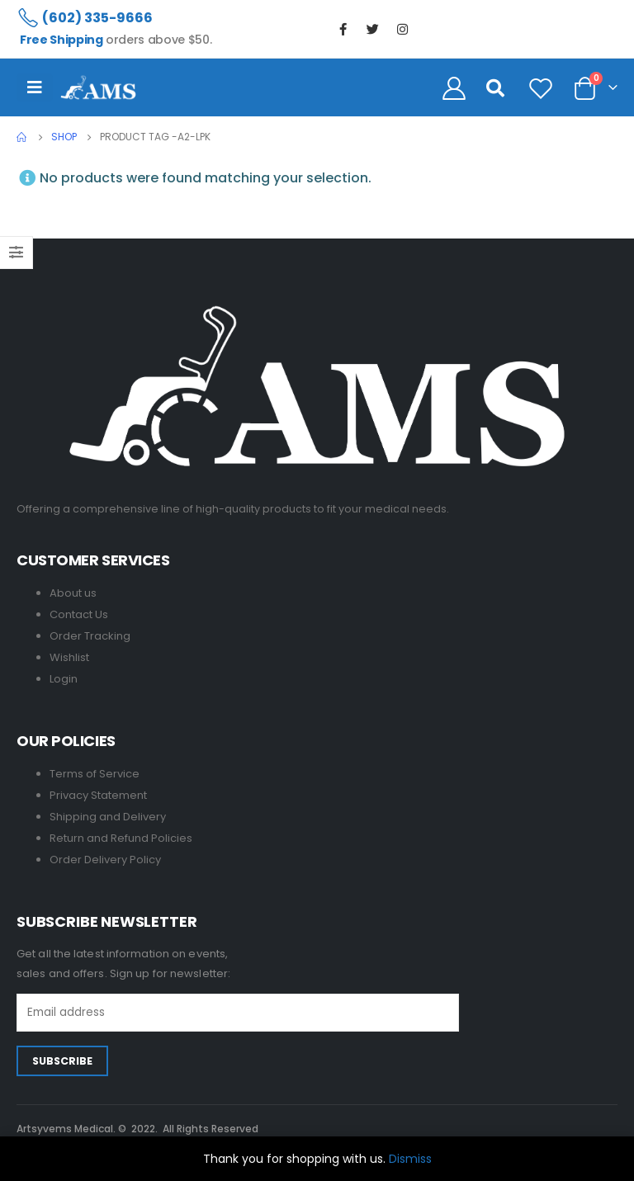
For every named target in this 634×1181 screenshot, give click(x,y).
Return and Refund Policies (121, 838)
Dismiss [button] (410, 1158)
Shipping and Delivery (108, 816)
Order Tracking (90, 636)
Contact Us (79, 614)
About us (73, 593)
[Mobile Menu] (35, 87)
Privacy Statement (98, 795)
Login (64, 679)
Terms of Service (95, 774)
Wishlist (69, 657)
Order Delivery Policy (105, 859)
